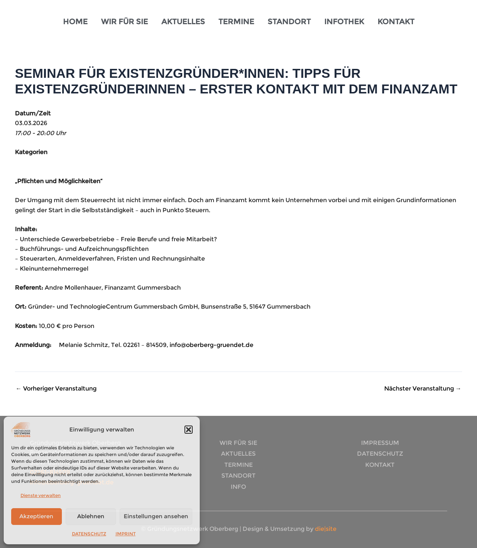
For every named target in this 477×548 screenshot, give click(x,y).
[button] (188, 429)
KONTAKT (396, 21)
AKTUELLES (183, 21)
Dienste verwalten (40, 495)
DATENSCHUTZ (89, 533)
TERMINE (236, 21)
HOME (75, 21)
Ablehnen (90, 516)
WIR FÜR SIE (124, 21)
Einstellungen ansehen (156, 516)
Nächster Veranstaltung (422, 389)
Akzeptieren (36, 516)
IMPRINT (126, 533)
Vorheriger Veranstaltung (56, 389)
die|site (325, 528)
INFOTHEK (344, 21)
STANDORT (289, 21)
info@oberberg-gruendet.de (211, 344)
